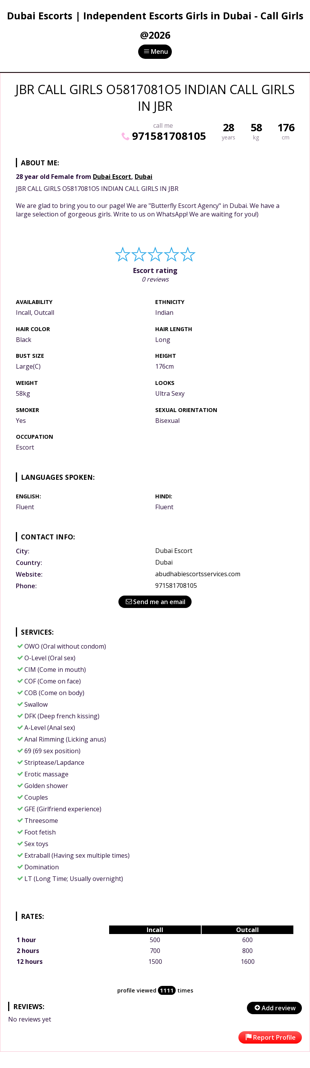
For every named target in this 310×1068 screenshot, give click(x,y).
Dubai (143, 176)
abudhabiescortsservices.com (197, 574)
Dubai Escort (112, 176)
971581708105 (163, 136)
